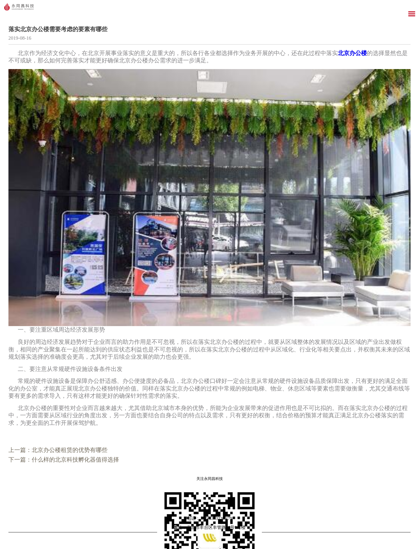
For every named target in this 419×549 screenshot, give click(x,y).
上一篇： (57, 450)
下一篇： (63, 459)
